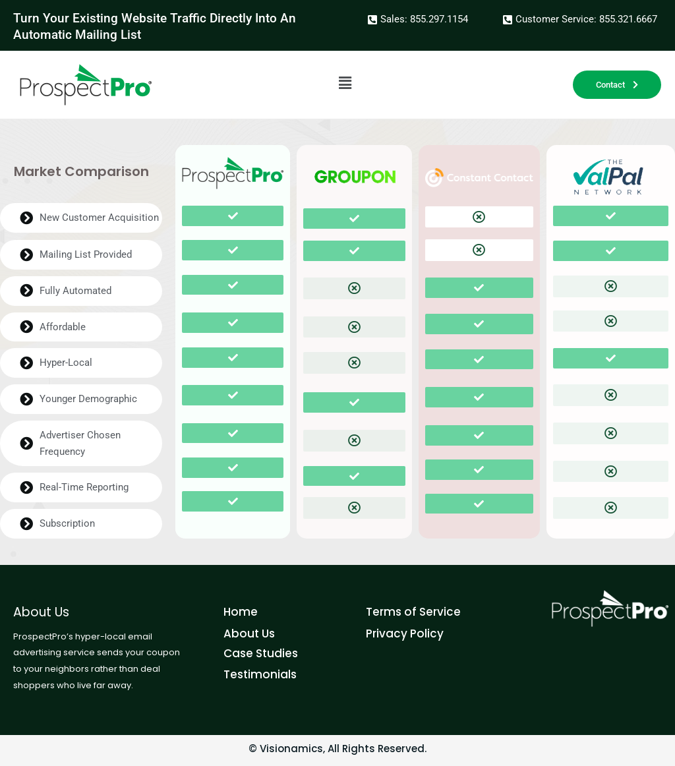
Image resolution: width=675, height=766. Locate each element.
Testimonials (260, 674)
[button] (345, 83)
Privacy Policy (405, 633)
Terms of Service (413, 612)
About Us (249, 633)
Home (240, 612)
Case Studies (260, 653)
